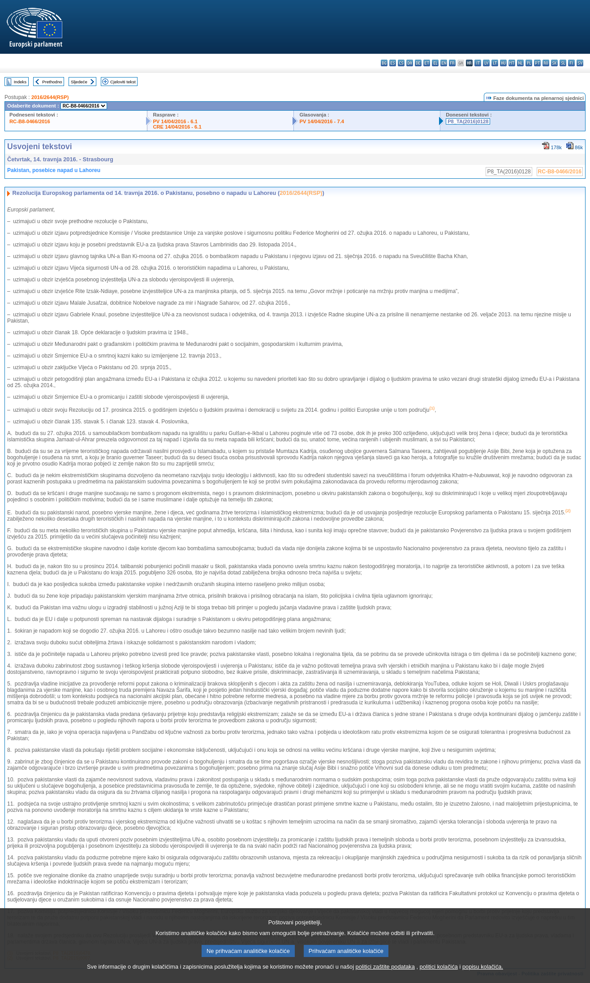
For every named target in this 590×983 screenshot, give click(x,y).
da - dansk (409, 63)
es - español (392, 63)
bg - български (384, 63)
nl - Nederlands (520, 63)
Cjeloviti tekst (123, 81)
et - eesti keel (426, 63)
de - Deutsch (418, 63)
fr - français (452, 63)
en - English (443, 63)
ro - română (546, 63)
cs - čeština (401, 63)
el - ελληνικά (435, 63)
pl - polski (528, 63)
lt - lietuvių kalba (494, 63)
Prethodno (52, 81)
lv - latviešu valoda (486, 63)
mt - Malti (511, 63)
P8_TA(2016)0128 (468, 121)
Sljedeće (79, 81)
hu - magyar (503, 63)
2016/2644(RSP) (50, 97)
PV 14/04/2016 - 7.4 (321, 121)
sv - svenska (580, 63)
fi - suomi (571, 63)
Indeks (20, 81)
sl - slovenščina (563, 63)
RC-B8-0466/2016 (29, 121)
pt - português (537, 63)
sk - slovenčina (554, 63)
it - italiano (477, 63)
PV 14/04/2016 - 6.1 (175, 121)
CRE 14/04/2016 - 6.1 (177, 126)
